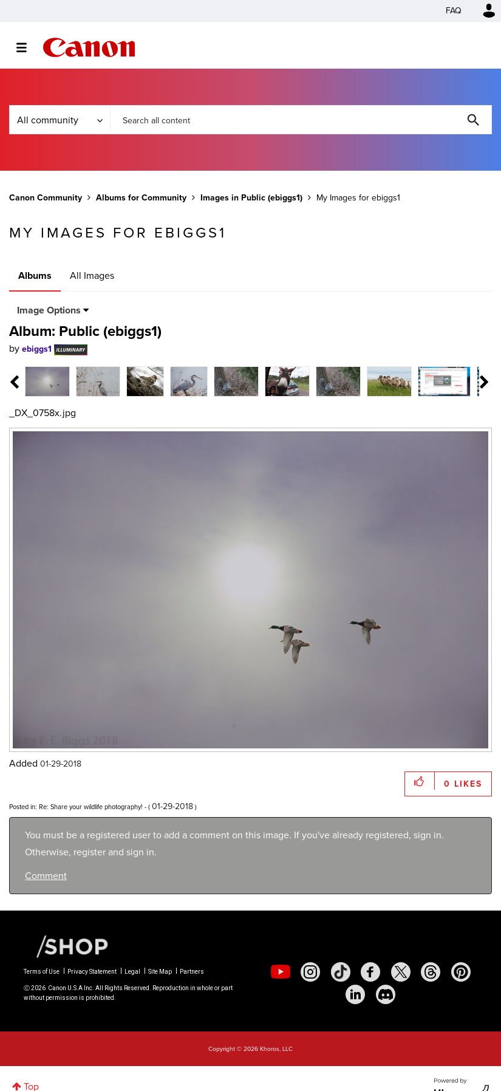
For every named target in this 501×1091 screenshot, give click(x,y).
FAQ (454, 10)
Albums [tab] (35, 275)
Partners (192, 971)
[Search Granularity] (59, 119)
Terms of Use (42, 971)
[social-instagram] (310, 972)
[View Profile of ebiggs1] (37, 349)
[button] (420, 781)
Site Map (160, 971)
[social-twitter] (401, 972)
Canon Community (89, 47)
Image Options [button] (49, 310)
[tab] (47, 381)
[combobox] (301, 119)
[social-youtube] (280, 972)
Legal (132, 971)
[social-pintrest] (461, 972)
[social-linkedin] (355, 994)
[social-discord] (385, 994)
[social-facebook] (370, 972)
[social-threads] (430, 972)
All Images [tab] (92, 275)
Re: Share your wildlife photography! (91, 807)
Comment (46, 876)
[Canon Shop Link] (66, 945)
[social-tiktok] (340, 972)
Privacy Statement (92, 971)
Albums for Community (141, 197)
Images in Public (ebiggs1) (251, 197)
